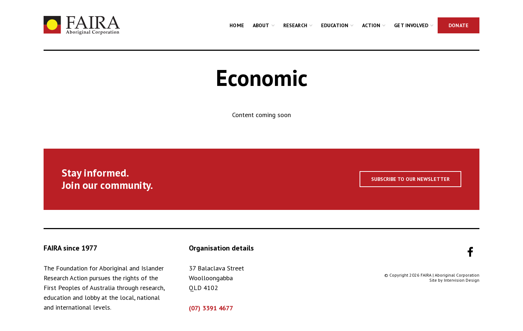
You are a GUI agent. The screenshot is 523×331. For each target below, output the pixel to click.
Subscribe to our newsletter (410, 179)
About (261, 25)
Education (334, 25)
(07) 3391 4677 (211, 308)
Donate (459, 25)
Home (237, 25)
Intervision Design (461, 280)
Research (295, 25)
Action (371, 25)
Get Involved (411, 25)
